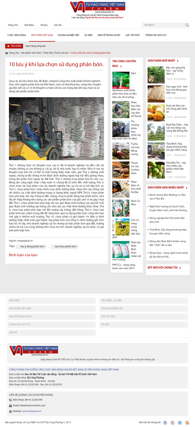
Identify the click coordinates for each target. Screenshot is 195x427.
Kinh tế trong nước (109, 35)
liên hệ (13, 332)
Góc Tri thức (133, 35)
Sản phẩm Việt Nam (42, 35)
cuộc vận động (16, 35)
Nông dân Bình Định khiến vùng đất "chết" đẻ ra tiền (167, 243)
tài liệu (105, 324)
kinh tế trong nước (20, 316)
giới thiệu (14, 300)
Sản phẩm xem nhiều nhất (166, 187)
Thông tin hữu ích (155, 35)
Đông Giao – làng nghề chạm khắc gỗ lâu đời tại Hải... (168, 255)
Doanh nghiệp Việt (68, 35)
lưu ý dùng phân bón (32, 246)
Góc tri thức (108, 316)
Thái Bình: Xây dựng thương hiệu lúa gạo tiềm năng (168, 231)
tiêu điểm (16, 46)
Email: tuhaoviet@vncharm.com (29, 405)
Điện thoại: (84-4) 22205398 (27, 400)
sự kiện (88, 35)
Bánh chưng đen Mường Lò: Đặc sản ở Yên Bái (167, 197)
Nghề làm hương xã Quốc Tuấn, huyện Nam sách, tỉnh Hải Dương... (168, 208)
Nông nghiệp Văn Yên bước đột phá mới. (167, 220)
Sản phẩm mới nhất (161, 61)
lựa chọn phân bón (65, 246)
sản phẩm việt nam (20, 308)
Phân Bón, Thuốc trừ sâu (56, 53)
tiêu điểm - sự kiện (111, 300)
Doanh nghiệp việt (112, 308)
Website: (27, 411)
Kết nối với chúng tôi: (150, 422)
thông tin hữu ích (19, 324)
